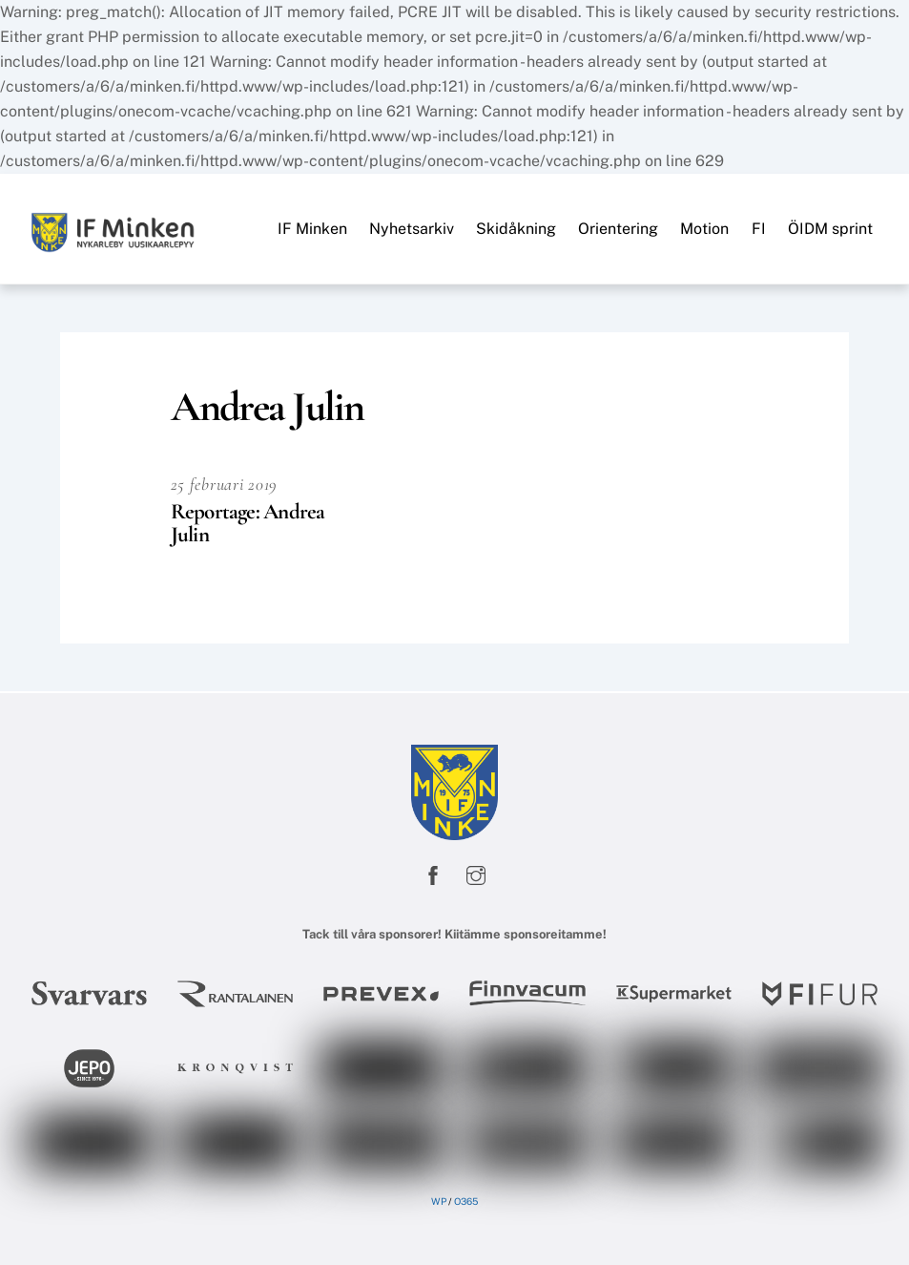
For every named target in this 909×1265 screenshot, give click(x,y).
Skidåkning (516, 229)
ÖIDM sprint (830, 229)
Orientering (618, 229)
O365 (466, 1201)
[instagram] (476, 874)
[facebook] (433, 874)
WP (438, 1201)
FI (759, 229)
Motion (704, 229)
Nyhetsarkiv (411, 229)
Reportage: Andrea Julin (248, 522)
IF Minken (312, 229)
